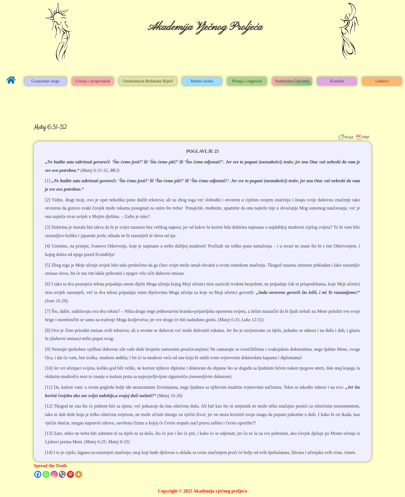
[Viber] (62, 474)
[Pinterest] (70, 474)
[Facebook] (37, 474)
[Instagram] (54, 474)
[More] (78, 474)
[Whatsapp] (46, 474)
